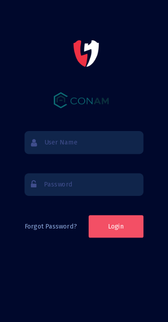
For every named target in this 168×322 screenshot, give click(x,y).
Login (116, 226)
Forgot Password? (51, 226)
